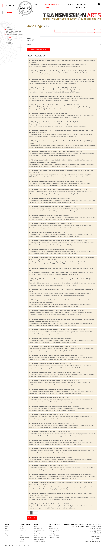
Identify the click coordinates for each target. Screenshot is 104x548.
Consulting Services (54, 537)
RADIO (70, 4)
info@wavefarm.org (95, 528)
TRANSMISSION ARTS (52, 6)
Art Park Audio (38, 532)
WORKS (10, 39)
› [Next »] (36, 513)
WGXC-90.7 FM (38, 528)
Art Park (22, 528)
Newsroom (8, 532)
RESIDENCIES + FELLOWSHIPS (13, 31)
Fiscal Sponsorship (54, 535)
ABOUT (38, 4)
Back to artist (32, 518)
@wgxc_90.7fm (96, 539)
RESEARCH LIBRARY (11, 33)
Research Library (24, 534)
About (6, 526)
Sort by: (29, 44)
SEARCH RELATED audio (38, 49)
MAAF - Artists (53, 532)
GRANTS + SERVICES (85, 6)
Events (7, 530)
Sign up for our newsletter (92, 541)
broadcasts (81, 31)
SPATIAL (8, 42)
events (90, 31)
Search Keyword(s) (30, 39)
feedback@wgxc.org (95, 532)
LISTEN (9, 5)
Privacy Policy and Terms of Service (24, 545)
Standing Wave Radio (40, 530)
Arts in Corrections (54, 530)
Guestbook (23, 541)
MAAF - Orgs (52, 534)
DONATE (9, 12)
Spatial (21, 535)
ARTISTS (10, 37)
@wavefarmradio (95, 536)
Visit (6, 528)
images (72, 31)
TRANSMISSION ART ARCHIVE (14, 34)
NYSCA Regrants (53, 528)
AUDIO (9, 40)
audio (64, 31)
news (97, 31)
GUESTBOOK (9, 44)
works (57, 31)
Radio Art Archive (39, 539)
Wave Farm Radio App (40, 537)
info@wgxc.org (97, 530)
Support (7, 534)
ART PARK (8, 29)
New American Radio (39, 541)
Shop (6, 535)
